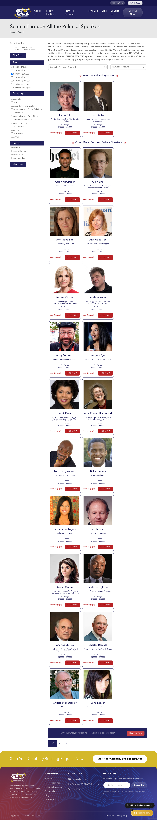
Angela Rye (98, 355)
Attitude (15, 137)
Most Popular (17, 148)
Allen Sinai (98, 182)
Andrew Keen (98, 298)
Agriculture (17, 113)
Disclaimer (110, 816)
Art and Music (18, 127)
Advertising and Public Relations (26, 109)
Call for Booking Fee (21, 88)
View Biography (56, 133)
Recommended (18, 158)
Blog (104, 11)
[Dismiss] (131, 810)
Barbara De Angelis (65, 529)
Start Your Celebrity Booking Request (120, 759)
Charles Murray (65, 645)
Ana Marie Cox (97, 240)
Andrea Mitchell (64, 298)
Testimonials (91, 11)
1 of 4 (52, 744)
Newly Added (17, 155)
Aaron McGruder (65, 182)
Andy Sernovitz (65, 355)
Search (21, 32)
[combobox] (128, 67)
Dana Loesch (97, 703)
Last (66, 744)
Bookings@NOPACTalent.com (85, 784)
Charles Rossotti (98, 645)
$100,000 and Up (20, 84)
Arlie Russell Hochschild (98, 413)
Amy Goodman (65, 240)
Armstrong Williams (64, 471)
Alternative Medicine (21, 120)
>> (60, 744)
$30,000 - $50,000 (20, 77)
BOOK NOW (72, 133)
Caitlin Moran (65, 587)
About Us (37, 12)
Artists (15, 130)
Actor (14, 103)
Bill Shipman (98, 529)
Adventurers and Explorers (24, 106)
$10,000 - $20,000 (20, 71)
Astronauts (17, 133)
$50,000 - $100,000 (20, 81)
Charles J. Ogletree (98, 587)
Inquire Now (142, 813)
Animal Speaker (19, 123)
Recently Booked (18, 151)
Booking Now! (133, 12)
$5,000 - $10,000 (19, 67)
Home (12, 32)
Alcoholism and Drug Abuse (25, 116)
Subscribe (139, 785)
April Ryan (65, 413)
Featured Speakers (69, 12)
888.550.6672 (78, 790)
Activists (16, 99)
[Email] (116, 785)
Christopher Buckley (65, 703)
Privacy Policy (122, 816)
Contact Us (115, 12)
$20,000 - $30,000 (20, 74)
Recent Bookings (51, 12)
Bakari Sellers (98, 471)
